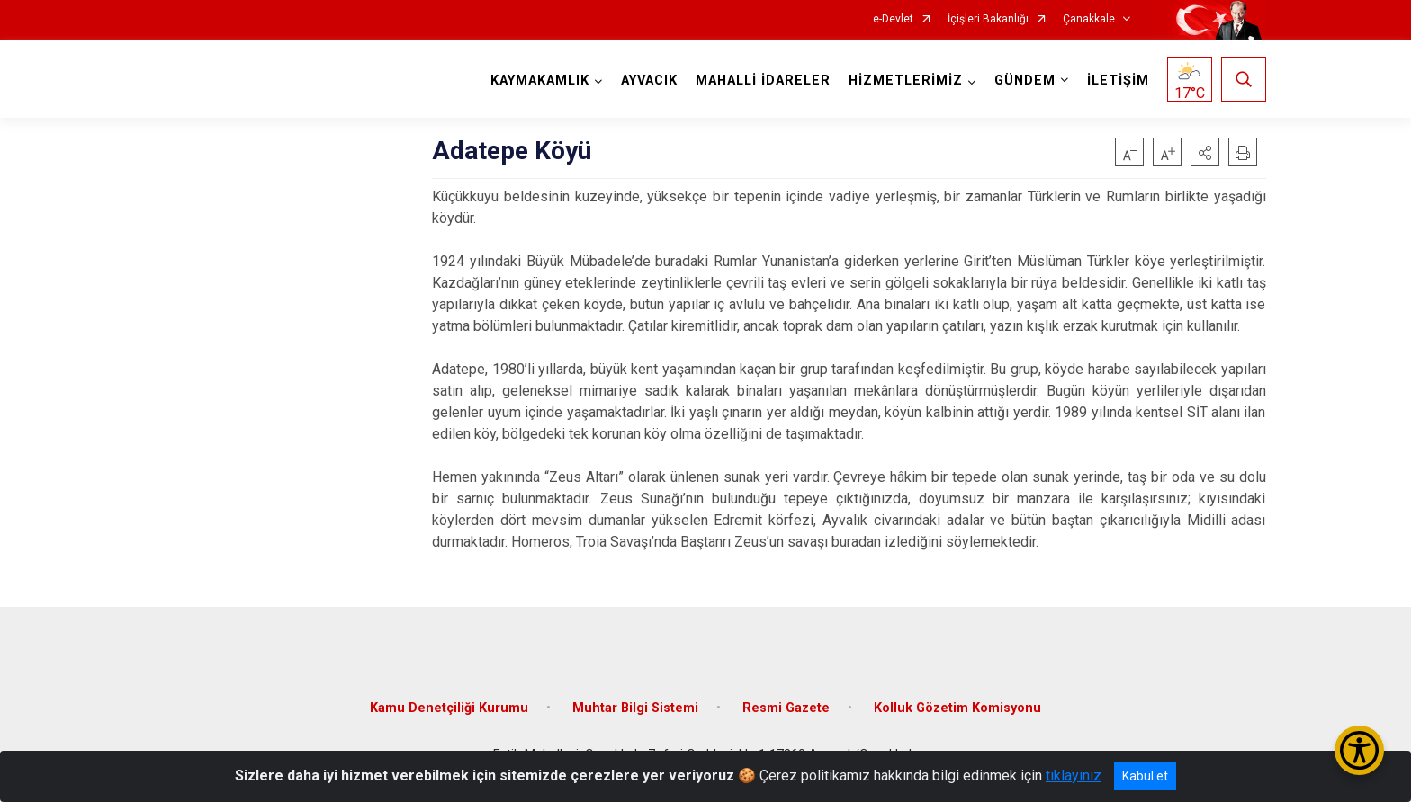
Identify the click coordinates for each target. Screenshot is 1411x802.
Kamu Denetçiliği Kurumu (449, 708)
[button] (1205, 152)
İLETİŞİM (1118, 80)
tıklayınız (1073, 775)
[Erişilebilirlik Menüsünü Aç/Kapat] (1359, 750)
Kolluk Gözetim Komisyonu (957, 708)
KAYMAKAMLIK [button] (539, 80)
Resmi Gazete (786, 708)
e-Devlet (893, 19)
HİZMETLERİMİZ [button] (906, 80)
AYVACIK (649, 80)
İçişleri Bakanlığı (988, 19)
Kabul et (1145, 776)
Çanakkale (1089, 19)
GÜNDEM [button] (1025, 80)
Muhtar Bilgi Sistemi (635, 708)
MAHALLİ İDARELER (763, 80)
